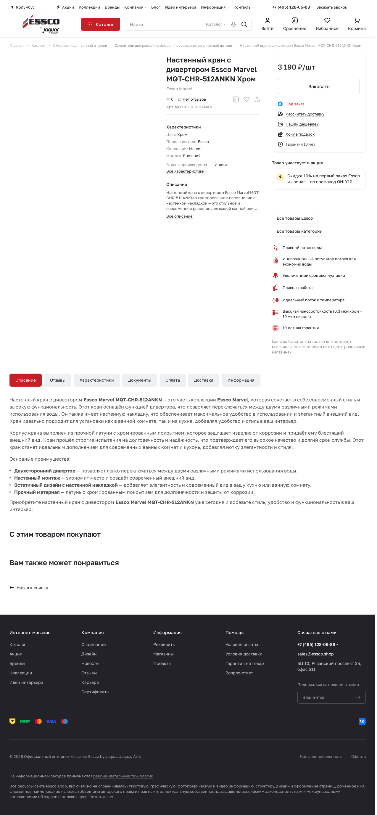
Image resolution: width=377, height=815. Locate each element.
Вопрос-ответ (239, 672)
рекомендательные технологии (123, 776)
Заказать (318, 86)
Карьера (90, 682)
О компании (93, 644)
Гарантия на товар (244, 663)
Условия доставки (243, 653)
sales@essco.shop (315, 653)
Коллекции (20, 672)
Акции (15, 653)
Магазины (163, 653)
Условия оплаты (241, 644)
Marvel (195, 148)
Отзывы (57, 379)
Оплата (172, 379)
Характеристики (97, 379)
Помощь (234, 632)
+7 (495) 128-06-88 (291, 6)
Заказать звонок (331, 7)
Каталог (17, 644)
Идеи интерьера (26, 682)
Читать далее (102, 796)
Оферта (358, 756)
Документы (139, 379)
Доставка (203, 379)
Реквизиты (164, 644)
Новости (90, 663)
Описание (25, 379)
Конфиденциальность (321, 756)
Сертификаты (95, 691)
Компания (92, 632)
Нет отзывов (192, 99)
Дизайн (89, 653)
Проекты (162, 663)
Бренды (17, 663)
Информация (241, 379)
